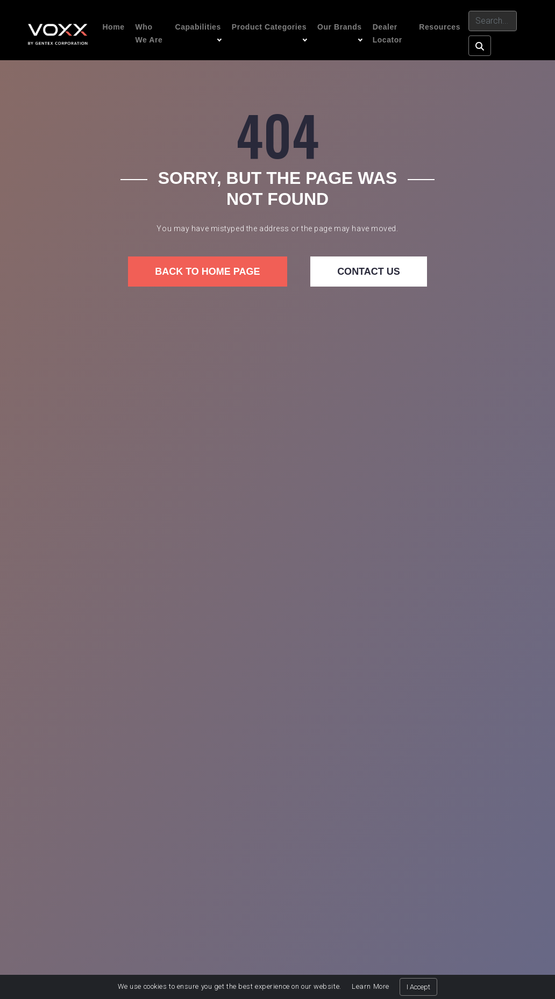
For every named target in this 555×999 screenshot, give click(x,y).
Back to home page (207, 271)
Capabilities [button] (197, 27)
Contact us (368, 271)
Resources (439, 27)
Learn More (370, 986)
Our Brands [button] (339, 27)
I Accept (418, 987)
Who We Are (149, 33)
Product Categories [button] (269, 27)
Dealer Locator (387, 33)
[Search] (492, 21)
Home (113, 27)
